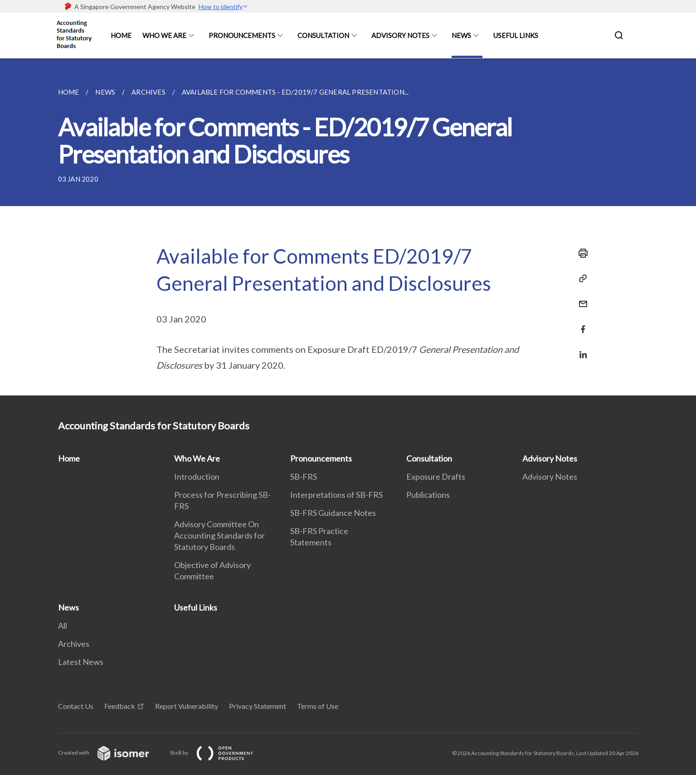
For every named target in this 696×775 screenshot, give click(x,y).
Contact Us (75, 706)
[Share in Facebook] (580, 323)
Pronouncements (242, 35)
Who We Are (164, 35)
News (461, 35)
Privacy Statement (257, 706)
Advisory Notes (400, 35)
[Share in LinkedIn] (580, 349)
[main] (348, 226)
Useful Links (515, 35)
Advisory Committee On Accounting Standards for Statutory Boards (219, 535)
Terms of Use (317, 706)
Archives (73, 644)
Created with (111, 752)
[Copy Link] (580, 278)
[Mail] (580, 298)
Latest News (80, 662)
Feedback (119, 706)
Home (121, 35)
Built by (219, 752)
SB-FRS (303, 476)
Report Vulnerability (186, 706)
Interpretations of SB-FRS (336, 495)
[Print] (580, 253)
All (62, 626)
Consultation (323, 35)
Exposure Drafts (435, 476)
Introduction (196, 476)
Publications (428, 495)
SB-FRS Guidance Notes (333, 513)
